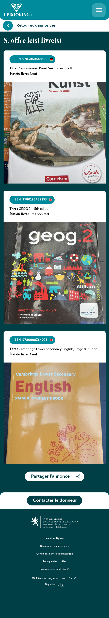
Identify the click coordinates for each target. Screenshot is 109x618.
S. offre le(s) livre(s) (32, 41)
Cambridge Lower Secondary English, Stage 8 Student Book (59, 349)
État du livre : (19, 74)
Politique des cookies (54, 561)
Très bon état (39, 214)
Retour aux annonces (29, 26)
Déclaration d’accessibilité (54, 546)
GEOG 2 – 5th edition (34, 209)
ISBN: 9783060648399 (30, 59)
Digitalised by (54, 584)
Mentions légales (54, 538)
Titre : (13, 68)
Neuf (33, 74)
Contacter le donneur (55, 500)
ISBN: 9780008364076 (30, 340)
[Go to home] (18, 10)
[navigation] (54, 557)
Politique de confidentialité (54, 569)
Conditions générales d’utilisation (54, 554)
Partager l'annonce (50, 476)
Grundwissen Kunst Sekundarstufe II (45, 68)
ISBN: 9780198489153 (30, 199)
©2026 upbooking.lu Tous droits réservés (54, 578)
